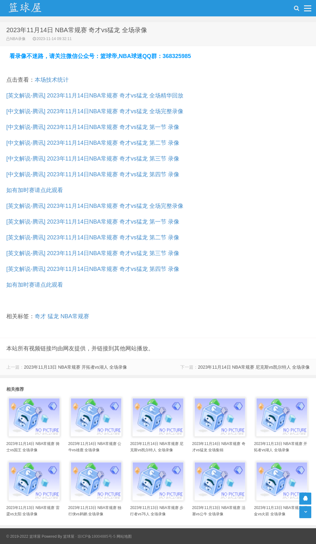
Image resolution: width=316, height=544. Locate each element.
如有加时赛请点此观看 (34, 190)
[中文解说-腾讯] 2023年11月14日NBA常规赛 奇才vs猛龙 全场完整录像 (94, 111)
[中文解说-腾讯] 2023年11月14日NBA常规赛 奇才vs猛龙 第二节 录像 (92, 143)
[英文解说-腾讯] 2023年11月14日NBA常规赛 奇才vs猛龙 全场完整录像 (94, 206)
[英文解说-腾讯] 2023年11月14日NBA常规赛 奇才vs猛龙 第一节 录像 (92, 222)
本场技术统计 (52, 80)
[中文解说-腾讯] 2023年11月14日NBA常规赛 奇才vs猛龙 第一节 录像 (92, 127)
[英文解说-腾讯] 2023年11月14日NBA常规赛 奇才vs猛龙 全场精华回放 (94, 95)
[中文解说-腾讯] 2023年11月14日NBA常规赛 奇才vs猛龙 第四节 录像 (92, 174)
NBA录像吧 (31, 8)
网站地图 (124, 536)
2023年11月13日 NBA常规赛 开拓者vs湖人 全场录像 (75, 367)
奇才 (40, 316)
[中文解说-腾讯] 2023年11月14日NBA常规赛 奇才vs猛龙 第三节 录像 (92, 158)
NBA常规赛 (74, 316)
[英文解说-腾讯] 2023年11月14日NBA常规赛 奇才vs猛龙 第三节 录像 (92, 253)
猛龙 (53, 316)
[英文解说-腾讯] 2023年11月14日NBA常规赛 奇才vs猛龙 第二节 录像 (92, 237)
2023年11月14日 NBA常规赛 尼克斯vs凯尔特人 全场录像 (254, 367)
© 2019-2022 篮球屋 (23, 536)
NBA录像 (18, 39)
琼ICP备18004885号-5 (96, 536)
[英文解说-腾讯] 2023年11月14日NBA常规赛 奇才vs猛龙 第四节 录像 (92, 269)
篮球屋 (68, 536)
